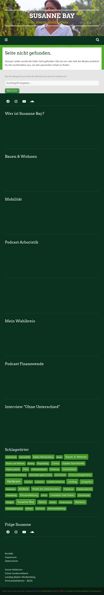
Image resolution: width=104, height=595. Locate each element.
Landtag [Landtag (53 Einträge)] (72, 481)
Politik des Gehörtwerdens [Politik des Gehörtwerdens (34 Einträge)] (46, 488)
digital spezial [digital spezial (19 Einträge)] (13, 469)
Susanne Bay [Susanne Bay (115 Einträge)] (25, 502)
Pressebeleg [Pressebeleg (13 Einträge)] (11, 495)
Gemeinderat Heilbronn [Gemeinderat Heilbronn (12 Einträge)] (16, 475)
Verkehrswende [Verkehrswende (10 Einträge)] (65, 502)
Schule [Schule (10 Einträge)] (44, 495)
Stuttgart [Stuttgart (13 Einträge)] (9, 502)
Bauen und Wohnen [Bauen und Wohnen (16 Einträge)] (15, 463)
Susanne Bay (52, 16)
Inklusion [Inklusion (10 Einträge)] (28, 482)
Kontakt (9, 553)
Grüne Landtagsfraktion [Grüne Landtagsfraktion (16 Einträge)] (80, 474)
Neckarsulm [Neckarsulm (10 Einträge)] (10, 489)
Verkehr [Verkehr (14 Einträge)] (53, 502)
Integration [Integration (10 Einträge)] (39, 482)
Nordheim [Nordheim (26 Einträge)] (23, 488)
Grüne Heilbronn (13, 569)
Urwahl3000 (45, 591)
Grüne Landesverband (16, 573)
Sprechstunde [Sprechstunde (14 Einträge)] (84, 495)
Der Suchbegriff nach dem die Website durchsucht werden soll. (36, 76)
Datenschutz (11, 560)
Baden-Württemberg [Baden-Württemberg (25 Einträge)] (43, 456)
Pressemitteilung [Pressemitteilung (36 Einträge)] (29, 495)
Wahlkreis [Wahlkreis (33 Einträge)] (80, 502)
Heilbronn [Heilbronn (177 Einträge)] (13, 481)
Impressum (11, 557)
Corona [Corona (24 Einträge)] (55, 463)
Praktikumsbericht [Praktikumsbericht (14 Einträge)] (84, 489)
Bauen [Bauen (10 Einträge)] (59, 457)
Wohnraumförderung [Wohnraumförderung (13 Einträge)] (56, 508)
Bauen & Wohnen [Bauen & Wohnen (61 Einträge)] (76, 457)
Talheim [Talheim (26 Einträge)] (42, 502)
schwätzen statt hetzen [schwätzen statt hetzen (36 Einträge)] (62, 495)
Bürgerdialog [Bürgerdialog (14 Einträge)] (42, 463)
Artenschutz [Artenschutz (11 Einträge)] (11, 457)
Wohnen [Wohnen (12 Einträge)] (29, 508)
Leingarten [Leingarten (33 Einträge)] (86, 481)
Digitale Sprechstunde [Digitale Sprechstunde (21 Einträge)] (73, 463)
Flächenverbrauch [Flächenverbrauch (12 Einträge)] (39, 469)
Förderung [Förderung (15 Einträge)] (54, 469)
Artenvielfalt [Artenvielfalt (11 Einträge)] (24, 457)
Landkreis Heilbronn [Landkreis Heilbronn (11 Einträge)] (55, 482)
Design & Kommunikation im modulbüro (84, 591)
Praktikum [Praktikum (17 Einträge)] (68, 489)
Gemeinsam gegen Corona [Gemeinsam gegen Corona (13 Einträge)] (40, 475)
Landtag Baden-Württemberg (20, 576)
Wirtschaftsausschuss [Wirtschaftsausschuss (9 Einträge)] (14, 508)
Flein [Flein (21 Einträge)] (25, 469)
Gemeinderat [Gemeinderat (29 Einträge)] (69, 469)
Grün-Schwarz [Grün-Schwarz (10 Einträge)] (60, 475)
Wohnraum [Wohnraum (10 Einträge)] (40, 508)
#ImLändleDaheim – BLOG (19, 580)
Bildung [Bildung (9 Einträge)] (31, 463)
